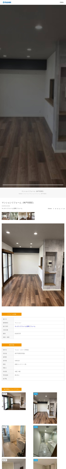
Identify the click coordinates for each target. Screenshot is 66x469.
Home (20, 50)
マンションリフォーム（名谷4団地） (9, 392)
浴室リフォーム (9, 384)
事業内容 (19, 454)
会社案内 (13, 457)
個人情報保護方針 (35, 457)
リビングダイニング (9, 389)
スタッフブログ (27, 454)
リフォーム (25, 50)
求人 (19, 457)
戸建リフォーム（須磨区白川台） (25, 387)
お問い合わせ (26, 457)
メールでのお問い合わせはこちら (34, 430)
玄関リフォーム (17, 65)
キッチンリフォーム (7, 65)
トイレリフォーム (9, 382)
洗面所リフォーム (9, 387)
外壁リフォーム (9, 386)
